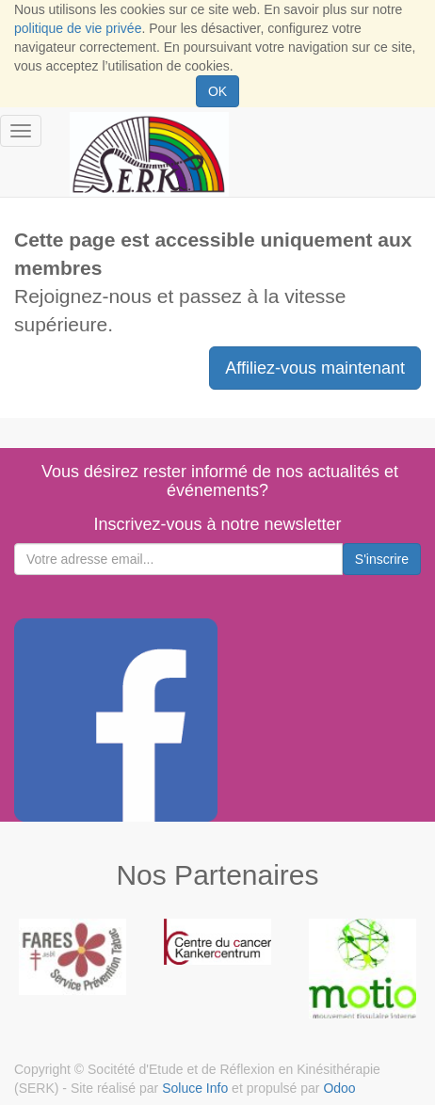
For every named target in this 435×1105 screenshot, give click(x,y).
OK (217, 91)
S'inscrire (382, 559)
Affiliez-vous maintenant (315, 368)
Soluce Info (195, 1088)
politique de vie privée (77, 28)
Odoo (339, 1088)
